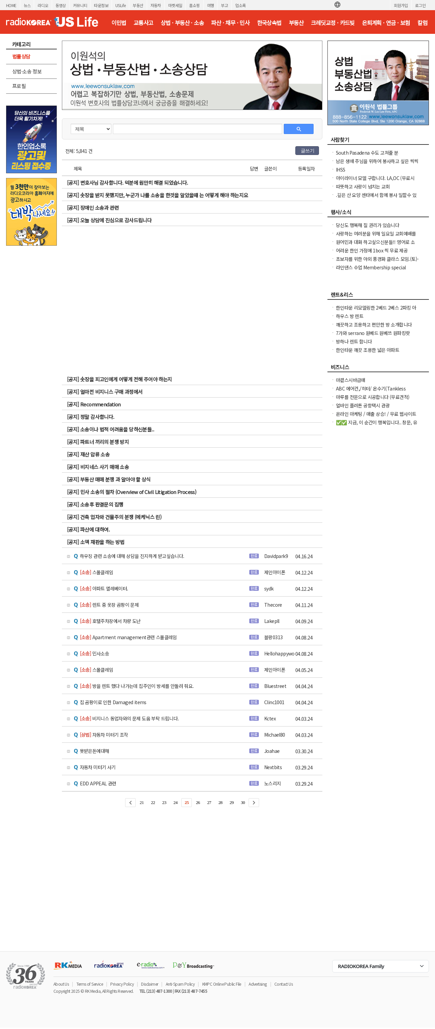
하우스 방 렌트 (349, 316)
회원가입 (401, 5)
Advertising (258, 984)
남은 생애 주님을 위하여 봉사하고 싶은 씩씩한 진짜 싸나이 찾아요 (377, 164)
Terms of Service (89, 984)
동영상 (60, 5)
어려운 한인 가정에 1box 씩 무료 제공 (372, 250)
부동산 (138, 5)
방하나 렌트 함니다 (354, 341)
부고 (224, 5)
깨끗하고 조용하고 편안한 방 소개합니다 (374, 324)
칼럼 (422, 23)
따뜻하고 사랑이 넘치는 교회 (363, 186)
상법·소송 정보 (27, 71)
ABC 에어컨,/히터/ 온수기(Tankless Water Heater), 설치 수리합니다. (371, 392)
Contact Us (283, 984)
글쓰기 (307, 150)
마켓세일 (175, 5)
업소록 (240, 5)
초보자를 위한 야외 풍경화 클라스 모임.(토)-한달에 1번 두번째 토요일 (377, 262)
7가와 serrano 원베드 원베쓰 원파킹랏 (373, 333)
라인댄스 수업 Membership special (371, 267)
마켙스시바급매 (350, 380)
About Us (61, 984)
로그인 (420, 5)
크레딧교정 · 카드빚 (332, 23)
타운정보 (101, 5)
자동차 (156, 5)
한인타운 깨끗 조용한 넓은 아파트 (367, 349)
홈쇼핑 (194, 5)
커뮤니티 (80, 5)
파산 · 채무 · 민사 (230, 23)
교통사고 (143, 23)
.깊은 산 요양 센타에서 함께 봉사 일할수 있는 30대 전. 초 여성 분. (376, 198)
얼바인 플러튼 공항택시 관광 (363, 405)
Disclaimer (149, 984)
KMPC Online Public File (221, 984)
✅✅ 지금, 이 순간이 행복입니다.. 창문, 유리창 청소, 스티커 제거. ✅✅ (376, 425)
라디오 (43, 5)
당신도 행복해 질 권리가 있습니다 (367, 225)
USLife (120, 5)
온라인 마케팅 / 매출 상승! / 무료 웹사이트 (376, 413)
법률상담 (21, 56)
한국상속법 (269, 23)
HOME (11, 5)
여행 (210, 5)
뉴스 (27, 5)
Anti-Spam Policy (180, 984)
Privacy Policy (122, 984)
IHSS (340, 169)
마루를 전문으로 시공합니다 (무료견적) (372, 397)
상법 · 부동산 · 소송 (182, 23)
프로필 (19, 85)
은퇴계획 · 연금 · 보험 (386, 23)
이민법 (118, 23)
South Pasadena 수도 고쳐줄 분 (367, 152)
